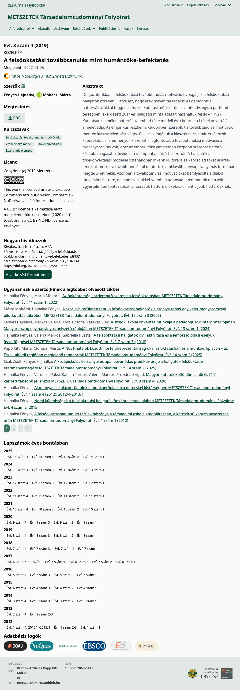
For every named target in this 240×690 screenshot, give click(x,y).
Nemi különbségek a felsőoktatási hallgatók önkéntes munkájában (94, 400)
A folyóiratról (21, 28)
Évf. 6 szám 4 (55, 561)
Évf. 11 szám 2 (68, 496)
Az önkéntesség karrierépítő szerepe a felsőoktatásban (111, 295)
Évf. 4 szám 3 (40, 588)
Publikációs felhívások (116, 28)
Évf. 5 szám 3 (40, 575)
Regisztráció (173, 5)
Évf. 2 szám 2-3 (41, 614)
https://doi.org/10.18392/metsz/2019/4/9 (43, 76)
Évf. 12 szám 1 (93, 483)
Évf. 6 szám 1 (125, 561)
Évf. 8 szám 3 (40, 535)
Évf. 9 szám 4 (16, 522)
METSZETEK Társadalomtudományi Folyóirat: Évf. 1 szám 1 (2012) (70, 420)
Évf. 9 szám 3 (40, 522)
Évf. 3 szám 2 (63, 601)
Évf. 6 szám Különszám (24, 561)
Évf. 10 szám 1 (93, 509)
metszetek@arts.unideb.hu (38, 682)
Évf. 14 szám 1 (93, 456)
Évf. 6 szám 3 (78, 561)
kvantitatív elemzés (19, 151)
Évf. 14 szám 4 (17, 456)
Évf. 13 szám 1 (93, 470)
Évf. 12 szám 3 (42, 483)
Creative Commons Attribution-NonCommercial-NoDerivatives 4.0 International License (38, 195)
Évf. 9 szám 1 (87, 522)
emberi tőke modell (19, 144)
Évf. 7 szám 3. (40, 548)
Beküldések (84, 28)
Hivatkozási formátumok (28, 274)
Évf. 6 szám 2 (102, 561)
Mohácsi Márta (57, 95)
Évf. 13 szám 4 (17, 470)
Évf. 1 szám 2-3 (65, 627)
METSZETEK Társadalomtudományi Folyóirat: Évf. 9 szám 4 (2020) (108, 381)
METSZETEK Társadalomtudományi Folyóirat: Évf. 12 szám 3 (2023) (102, 315)
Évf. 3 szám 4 (16, 601)
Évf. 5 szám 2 (63, 575)
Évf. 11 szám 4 (17, 496)
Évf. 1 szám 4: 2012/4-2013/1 (28, 627)
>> (28, 428)
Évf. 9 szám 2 (63, 522)
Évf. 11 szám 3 (42, 496)
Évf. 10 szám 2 (68, 509)
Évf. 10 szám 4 (17, 509)
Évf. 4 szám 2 (63, 588)
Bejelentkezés (198, 5)
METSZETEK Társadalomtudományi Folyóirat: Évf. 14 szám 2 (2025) (143, 354)
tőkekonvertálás (50, 144)
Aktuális (44, 28)
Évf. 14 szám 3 (42, 456)
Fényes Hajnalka (19, 95)
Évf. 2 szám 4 (16, 614)
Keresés (143, 28)
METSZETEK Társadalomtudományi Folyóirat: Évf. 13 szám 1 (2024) (151, 328)
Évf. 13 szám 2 (68, 470)
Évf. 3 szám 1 (87, 601)
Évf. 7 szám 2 (64, 548)
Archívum (61, 28)
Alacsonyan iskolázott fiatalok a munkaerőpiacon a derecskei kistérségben (101, 387)
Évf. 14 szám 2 (68, 456)
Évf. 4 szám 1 (87, 588)
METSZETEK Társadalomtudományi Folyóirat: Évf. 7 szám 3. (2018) (88, 341)
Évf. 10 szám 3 (42, 509)
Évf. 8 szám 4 (16, 535)
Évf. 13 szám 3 (42, 470)
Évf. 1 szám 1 (90, 627)
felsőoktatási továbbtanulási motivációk (33, 137)
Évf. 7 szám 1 (88, 548)
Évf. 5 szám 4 (16, 575)
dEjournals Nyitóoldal (26, 5)
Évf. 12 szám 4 (17, 483)
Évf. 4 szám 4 (16, 588)
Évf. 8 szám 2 (63, 535)
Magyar (222, 5)
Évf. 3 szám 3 (40, 601)
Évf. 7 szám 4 (16, 548)
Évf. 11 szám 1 (93, 496)
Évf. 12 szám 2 (68, 483)
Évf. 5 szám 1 (87, 575)
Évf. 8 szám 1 (87, 535)
